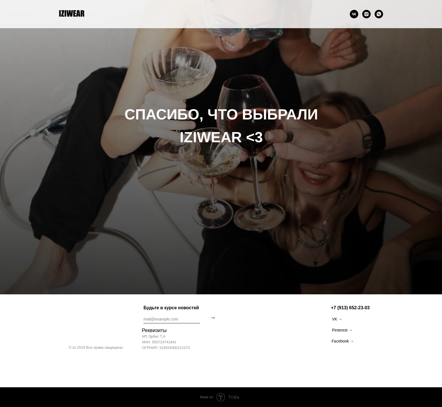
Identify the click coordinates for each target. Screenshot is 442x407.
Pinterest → (342, 330)
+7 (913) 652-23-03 (350, 307)
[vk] (354, 14)
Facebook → (343, 341)
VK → (337, 319)
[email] (171, 319)
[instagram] (366, 14)
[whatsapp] (379, 14)
